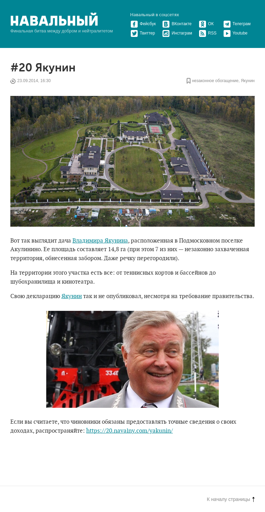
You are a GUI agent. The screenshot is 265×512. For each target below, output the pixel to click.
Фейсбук (143, 23)
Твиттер (142, 33)
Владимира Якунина (100, 240)
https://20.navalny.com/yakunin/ (129, 430)
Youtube (235, 33)
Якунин (248, 81)
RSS (208, 33)
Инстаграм (177, 33)
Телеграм (237, 23)
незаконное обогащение (215, 81)
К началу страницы (231, 499)
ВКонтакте (177, 23)
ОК (206, 23)
